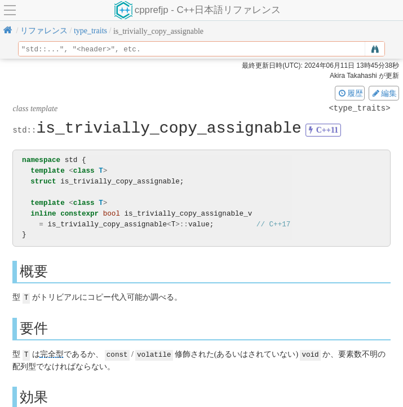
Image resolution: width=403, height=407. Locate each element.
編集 (384, 93)
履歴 (350, 93)
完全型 (52, 353)
